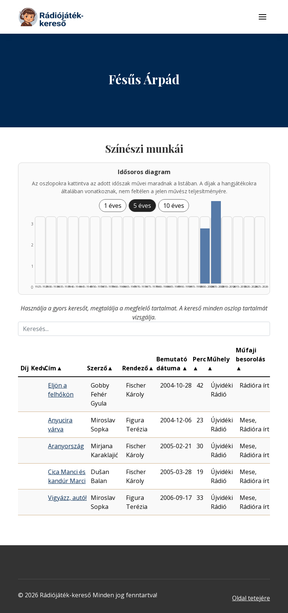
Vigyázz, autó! (67, 498)
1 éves (113, 205)
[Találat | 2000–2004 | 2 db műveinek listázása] (205, 255)
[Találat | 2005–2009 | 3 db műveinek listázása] (216, 242)
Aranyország (66, 446)
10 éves (173, 205)
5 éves (142, 205)
